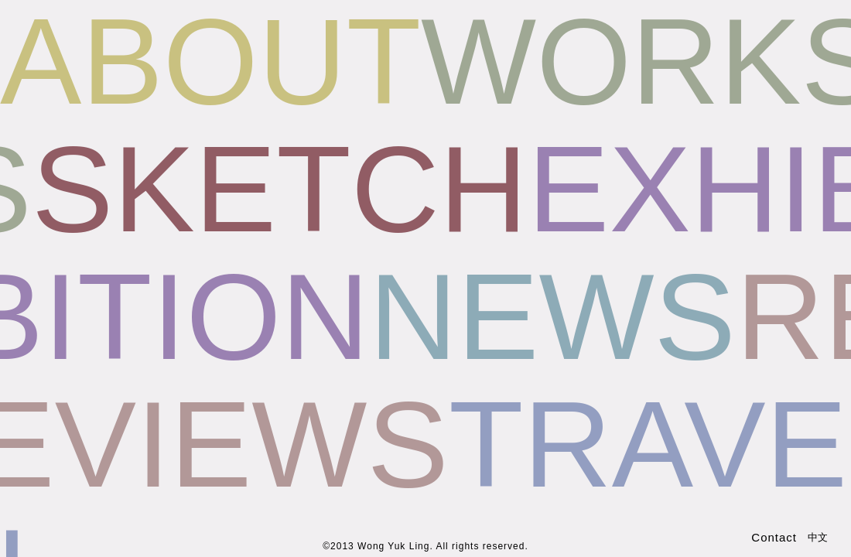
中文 (818, 537)
